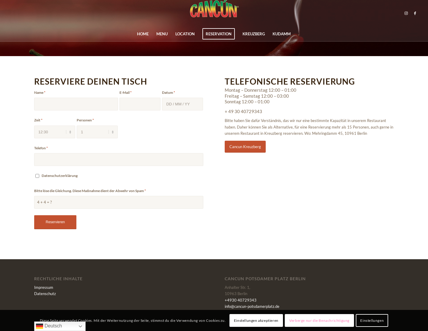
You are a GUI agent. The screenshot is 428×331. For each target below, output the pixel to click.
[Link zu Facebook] (414, 13)
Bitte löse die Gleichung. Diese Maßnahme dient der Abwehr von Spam (90, 191)
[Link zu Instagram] (406, 13)
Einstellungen (372, 320)
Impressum (43, 287)
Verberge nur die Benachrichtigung (319, 320)
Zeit (38, 120)
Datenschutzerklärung (60, 175)
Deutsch (49, 326)
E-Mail (125, 92)
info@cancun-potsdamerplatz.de (252, 306)
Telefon (41, 148)
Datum (168, 92)
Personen (85, 120)
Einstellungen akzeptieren (256, 320)
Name (39, 92)
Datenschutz (45, 293)
